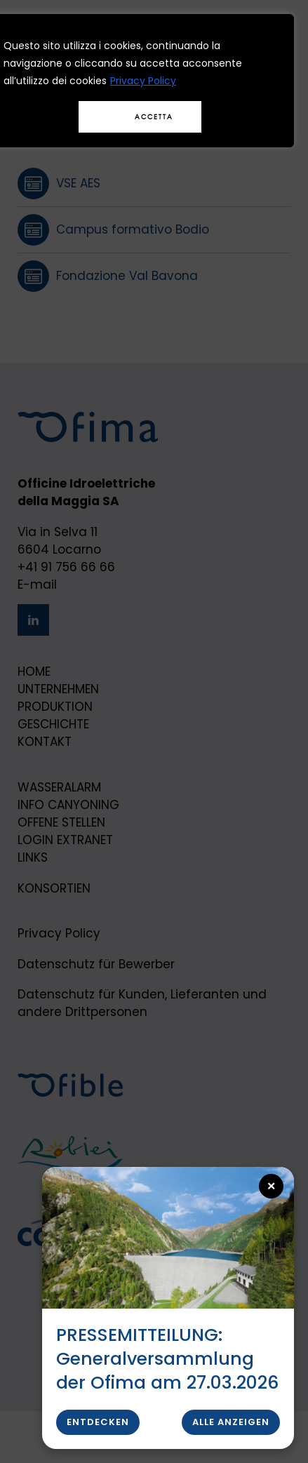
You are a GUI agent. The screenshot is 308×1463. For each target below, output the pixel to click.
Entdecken (98, 1422)
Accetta (154, 116)
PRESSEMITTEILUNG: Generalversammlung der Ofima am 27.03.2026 (167, 1359)
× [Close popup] (272, 1186)
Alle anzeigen (230, 1422)
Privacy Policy (143, 81)
